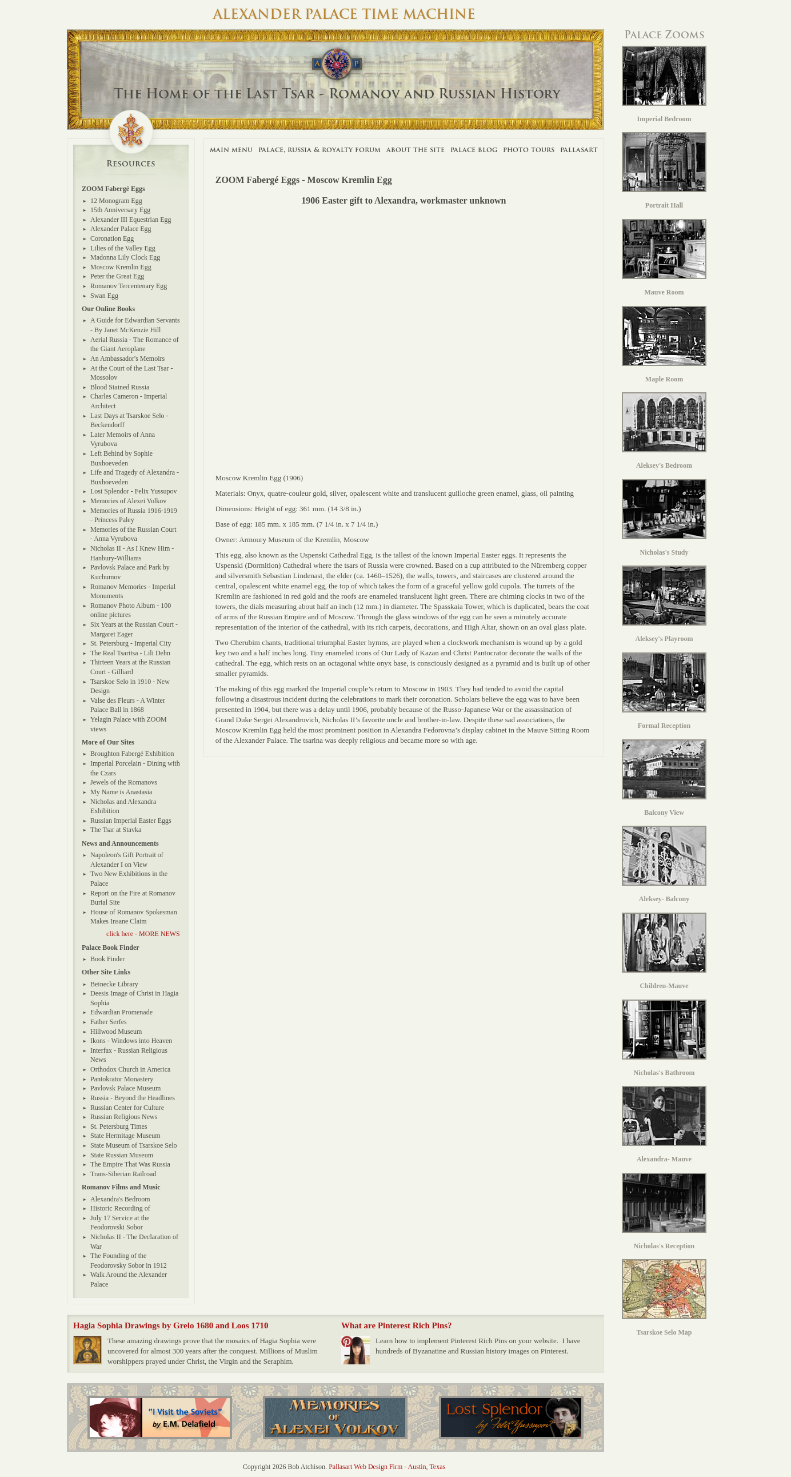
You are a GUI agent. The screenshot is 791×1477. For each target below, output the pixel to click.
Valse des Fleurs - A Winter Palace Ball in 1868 (127, 705)
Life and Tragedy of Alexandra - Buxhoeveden (134, 477)
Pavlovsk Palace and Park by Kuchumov (130, 572)
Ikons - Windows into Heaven (131, 1041)
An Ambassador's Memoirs (127, 359)
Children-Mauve (664, 951)
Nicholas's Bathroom (664, 1038)
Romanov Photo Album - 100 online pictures (130, 610)
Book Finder (107, 959)
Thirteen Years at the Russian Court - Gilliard (130, 667)
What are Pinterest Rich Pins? (396, 1325)
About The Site (415, 149)
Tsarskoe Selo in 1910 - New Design (130, 686)
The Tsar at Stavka (115, 830)
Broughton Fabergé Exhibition (132, 754)
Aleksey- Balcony (664, 864)
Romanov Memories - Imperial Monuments (132, 591)
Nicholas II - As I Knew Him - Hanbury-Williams (132, 553)
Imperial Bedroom (664, 84)
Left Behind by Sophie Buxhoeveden (121, 458)
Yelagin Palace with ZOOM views (128, 724)
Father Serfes (108, 1022)
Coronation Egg (112, 238)
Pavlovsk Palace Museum (125, 1088)
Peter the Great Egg (117, 276)
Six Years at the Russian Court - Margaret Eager (134, 629)
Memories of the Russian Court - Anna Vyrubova (133, 534)
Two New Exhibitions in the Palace (128, 878)
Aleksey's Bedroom (664, 430)
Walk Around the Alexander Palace (128, 1279)
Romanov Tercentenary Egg (128, 286)
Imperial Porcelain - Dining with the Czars (135, 768)
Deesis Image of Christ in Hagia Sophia (134, 998)
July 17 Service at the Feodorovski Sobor (119, 1223)
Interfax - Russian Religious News (128, 1055)
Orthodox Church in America (130, 1069)
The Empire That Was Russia (130, 1164)
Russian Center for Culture (127, 1108)
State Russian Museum (121, 1155)
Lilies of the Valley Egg (122, 248)
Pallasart (579, 149)
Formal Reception (664, 691)
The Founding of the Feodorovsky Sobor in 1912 (128, 1260)
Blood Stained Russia (119, 387)
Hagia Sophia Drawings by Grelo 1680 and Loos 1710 (170, 1325)
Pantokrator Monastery (121, 1079)
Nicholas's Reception (664, 1211)
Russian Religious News (123, 1117)
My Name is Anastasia (121, 792)
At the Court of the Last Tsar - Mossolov (131, 373)
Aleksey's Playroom (664, 604)
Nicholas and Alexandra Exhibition (123, 806)
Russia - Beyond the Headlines (132, 1098)
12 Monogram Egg (116, 201)
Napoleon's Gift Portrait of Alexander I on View (126, 860)
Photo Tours (528, 149)
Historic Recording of (120, 1208)
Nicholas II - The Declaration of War (134, 1242)
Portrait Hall (664, 170)
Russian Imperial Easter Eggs (130, 821)
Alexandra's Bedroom (120, 1199)
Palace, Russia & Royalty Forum (319, 149)
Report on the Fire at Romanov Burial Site (132, 898)
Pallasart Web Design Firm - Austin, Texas (387, 1467)
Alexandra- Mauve (664, 1124)
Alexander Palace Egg (120, 229)
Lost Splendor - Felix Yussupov (133, 491)
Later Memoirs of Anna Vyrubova (122, 439)
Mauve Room (664, 257)
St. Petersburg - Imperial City (130, 643)
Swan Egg (104, 296)
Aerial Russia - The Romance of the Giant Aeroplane (134, 344)
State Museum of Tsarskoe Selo (133, 1145)
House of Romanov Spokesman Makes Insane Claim (133, 917)
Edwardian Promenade (121, 1012)
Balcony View (664, 778)
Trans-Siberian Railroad (123, 1174)
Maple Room (664, 344)
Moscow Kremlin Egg (120, 267)
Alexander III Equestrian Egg (130, 220)
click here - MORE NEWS (143, 934)
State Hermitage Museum (125, 1136)
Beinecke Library (114, 984)
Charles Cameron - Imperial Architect (128, 401)
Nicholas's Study (664, 517)
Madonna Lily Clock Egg (125, 257)
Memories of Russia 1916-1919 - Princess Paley (133, 515)
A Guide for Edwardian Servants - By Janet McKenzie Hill (135, 325)
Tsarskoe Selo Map (664, 1297)
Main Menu (231, 149)
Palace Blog (473, 149)
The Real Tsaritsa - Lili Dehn (130, 653)
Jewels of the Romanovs (123, 782)
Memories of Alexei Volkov (128, 501)
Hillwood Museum (116, 1032)
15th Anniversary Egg (120, 210)
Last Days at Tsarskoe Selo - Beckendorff (129, 420)
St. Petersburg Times (118, 1126)
